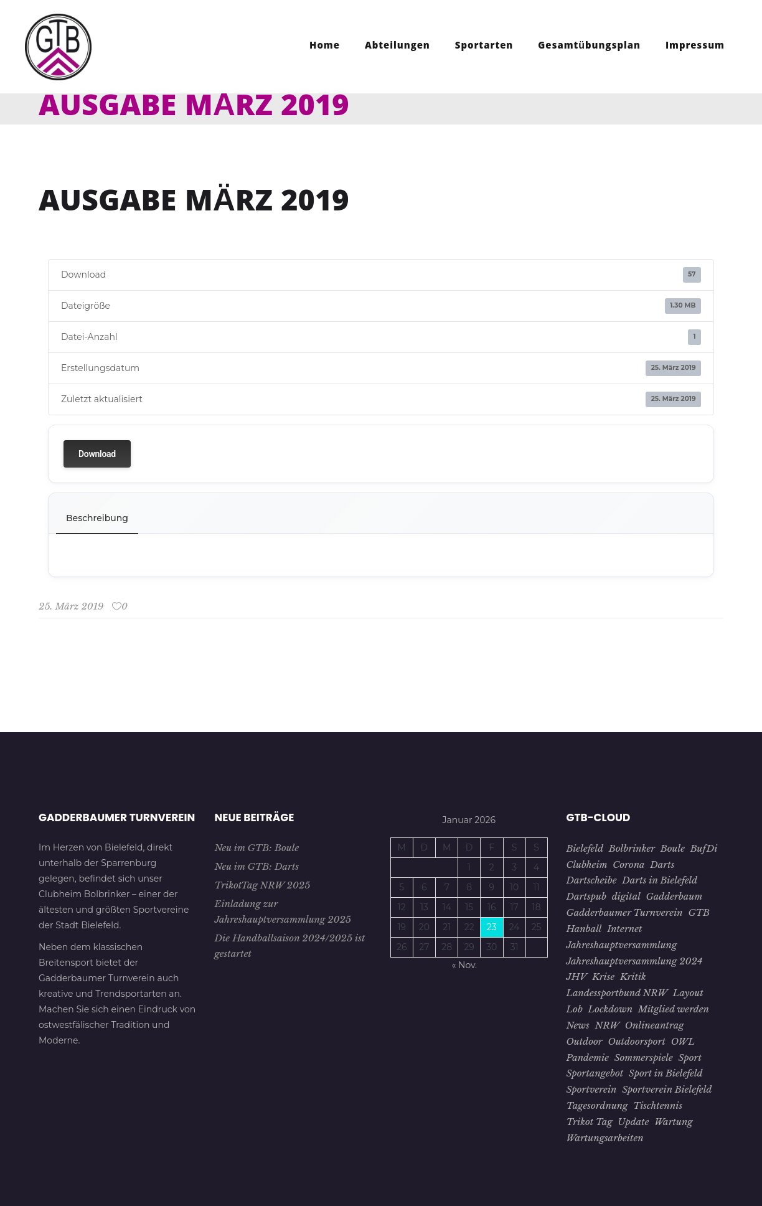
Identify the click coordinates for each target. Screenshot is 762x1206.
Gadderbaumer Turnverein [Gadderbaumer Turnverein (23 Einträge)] (625, 912)
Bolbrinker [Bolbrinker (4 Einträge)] (632, 848)
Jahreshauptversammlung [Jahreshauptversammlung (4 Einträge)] (622, 945)
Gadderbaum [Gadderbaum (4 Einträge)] (674, 896)
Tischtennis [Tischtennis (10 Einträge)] (657, 1105)
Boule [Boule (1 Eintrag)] (673, 848)
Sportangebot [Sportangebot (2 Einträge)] (595, 1073)
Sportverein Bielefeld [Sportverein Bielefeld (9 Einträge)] (667, 1089)
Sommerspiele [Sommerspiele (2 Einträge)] (643, 1057)
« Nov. (464, 965)
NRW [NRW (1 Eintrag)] (607, 1025)
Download (97, 454)
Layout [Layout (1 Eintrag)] (688, 993)
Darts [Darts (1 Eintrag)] (662, 864)
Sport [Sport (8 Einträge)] (690, 1057)
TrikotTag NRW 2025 (263, 885)
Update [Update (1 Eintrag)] (633, 1122)
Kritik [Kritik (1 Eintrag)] (633, 976)
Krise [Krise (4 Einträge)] (603, 976)
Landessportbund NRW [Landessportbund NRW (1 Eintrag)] (617, 993)
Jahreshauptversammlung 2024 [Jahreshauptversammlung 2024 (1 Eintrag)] (635, 961)
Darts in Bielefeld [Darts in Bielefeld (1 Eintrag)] (659, 880)
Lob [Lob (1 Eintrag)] (575, 1009)
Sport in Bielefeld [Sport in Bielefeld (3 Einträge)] (666, 1073)
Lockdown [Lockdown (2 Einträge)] (610, 1009)
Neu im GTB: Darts (257, 866)
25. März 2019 (71, 606)
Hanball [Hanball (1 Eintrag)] (584, 929)
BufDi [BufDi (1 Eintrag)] (704, 848)
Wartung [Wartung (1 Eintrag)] (673, 1122)
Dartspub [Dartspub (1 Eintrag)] (586, 896)
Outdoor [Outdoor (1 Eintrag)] (585, 1041)
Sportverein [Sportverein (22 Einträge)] (592, 1089)
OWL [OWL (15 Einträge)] (683, 1041)
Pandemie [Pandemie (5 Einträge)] (588, 1057)
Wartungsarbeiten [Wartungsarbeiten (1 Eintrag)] (605, 1138)
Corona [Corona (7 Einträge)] (628, 864)
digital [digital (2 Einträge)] (626, 896)
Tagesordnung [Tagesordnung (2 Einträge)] (597, 1105)
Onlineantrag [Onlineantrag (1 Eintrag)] (654, 1025)
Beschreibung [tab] (97, 518)
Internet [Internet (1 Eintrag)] (624, 929)
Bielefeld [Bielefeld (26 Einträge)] (585, 848)
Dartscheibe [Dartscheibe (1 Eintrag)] (592, 880)
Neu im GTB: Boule (257, 848)
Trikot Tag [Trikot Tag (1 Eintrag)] (590, 1122)
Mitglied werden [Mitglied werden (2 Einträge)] (673, 1009)
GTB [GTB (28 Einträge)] (699, 912)
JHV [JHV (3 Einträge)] (577, 976)
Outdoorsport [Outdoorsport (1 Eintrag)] (637, 1041)
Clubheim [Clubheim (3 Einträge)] (587, 864)
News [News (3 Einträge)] (578, 1025)
